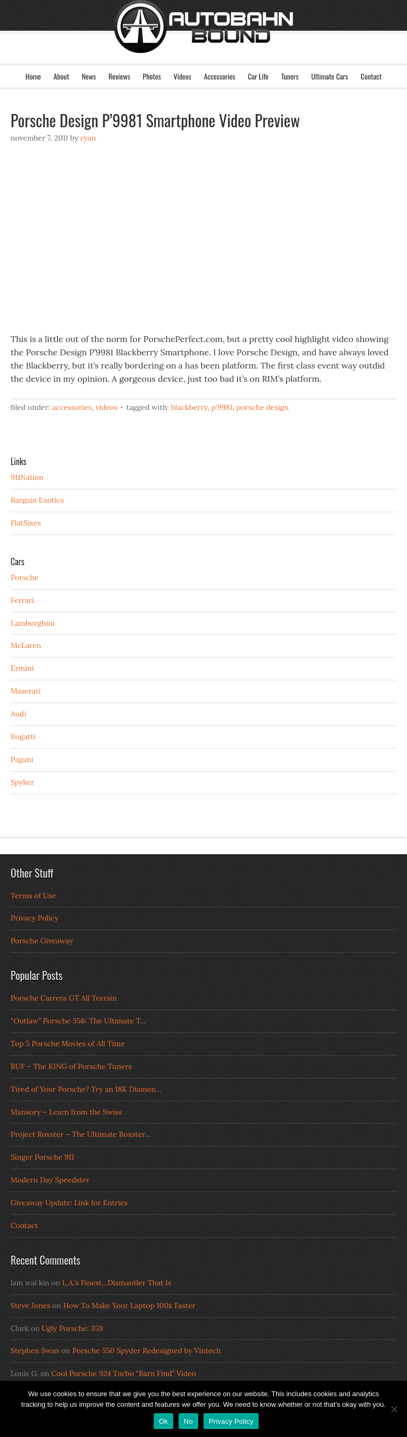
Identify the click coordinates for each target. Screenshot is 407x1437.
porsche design (262, 407)
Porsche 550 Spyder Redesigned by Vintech (146, 1350)
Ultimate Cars (329, 76)
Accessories (219, 76)
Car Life (258, 76)
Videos (182, 76)
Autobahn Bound (203, 41)
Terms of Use (33, 895)
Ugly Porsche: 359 (72, 1328)
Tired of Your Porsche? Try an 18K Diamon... (86, 1089)
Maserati (26, 691)
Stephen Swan (35, 1350)
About (61, 76)
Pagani (22, 759)
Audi (18, 713)
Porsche (25, 577)
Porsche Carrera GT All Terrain (64, 998)
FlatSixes (26, 523)
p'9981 (222, 407)
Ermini (22, 668)
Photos (152, 76)
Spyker (22, 782)
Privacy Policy (34, 918)
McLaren (26, 645)
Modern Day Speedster (50, 1180)
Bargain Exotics (37, 500)
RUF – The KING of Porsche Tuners (71, 1066)
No (188, 1421)
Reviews (119, 76)
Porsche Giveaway (42, 940)
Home (33, 76)
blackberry (189, 407)
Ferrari (22, 600)
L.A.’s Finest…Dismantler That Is (116, 1282)
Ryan (87, 138)
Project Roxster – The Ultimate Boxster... (81, 1134)
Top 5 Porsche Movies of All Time (68, 1043)
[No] (393, 1409)
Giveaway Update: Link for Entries (69, 1202)
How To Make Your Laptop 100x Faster (129, 1305)
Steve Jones (30, 1305)
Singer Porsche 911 (42, 1157)
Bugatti (23, 736)
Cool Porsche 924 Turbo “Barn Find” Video (123, 1373)
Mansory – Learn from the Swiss (66, 1112)
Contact (371, 76)
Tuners (289, 76)
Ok (163, 1421)
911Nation (27, 477)
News (89, 76)
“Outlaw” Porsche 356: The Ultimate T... (78, 1021)
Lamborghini (33, 623)
